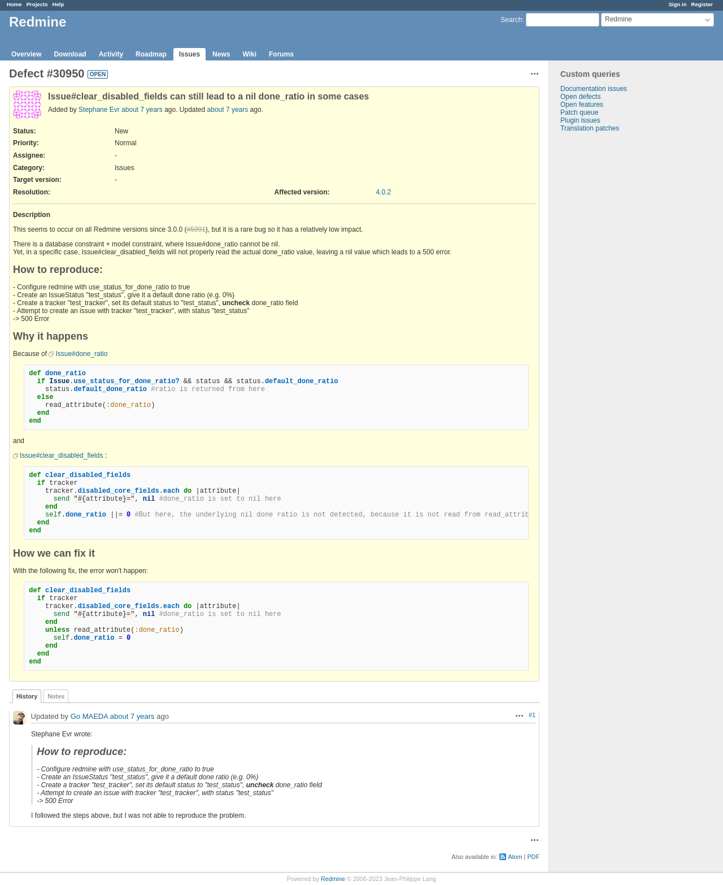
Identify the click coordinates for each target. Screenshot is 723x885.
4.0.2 (383, 192)
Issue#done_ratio (81, 354)
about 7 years (142, 110)
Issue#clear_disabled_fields (61, 455)
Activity (111, 54)
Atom (515, 856)
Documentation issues (593, 89)
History (26, 696)
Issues (189, 54)
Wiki (249, 54)
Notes (55, 696)
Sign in (678, 4)
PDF (533, 856)
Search (511, 20)
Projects (37, 4)
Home (14, 4)
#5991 (195, 229)
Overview (26, 54)
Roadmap (151, 54)
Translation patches (589, 128)
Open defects (580, 97)
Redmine (333, 878)
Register (702, 4)
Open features (581, 105)
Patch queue (579, 112)
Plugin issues (580, 120)
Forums (281, 54)
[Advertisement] (605, 309)
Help (58, 4)
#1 (532, 715)
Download (70, 54)
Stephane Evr (99, 110)
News (221, 54)
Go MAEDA (89, 716)
